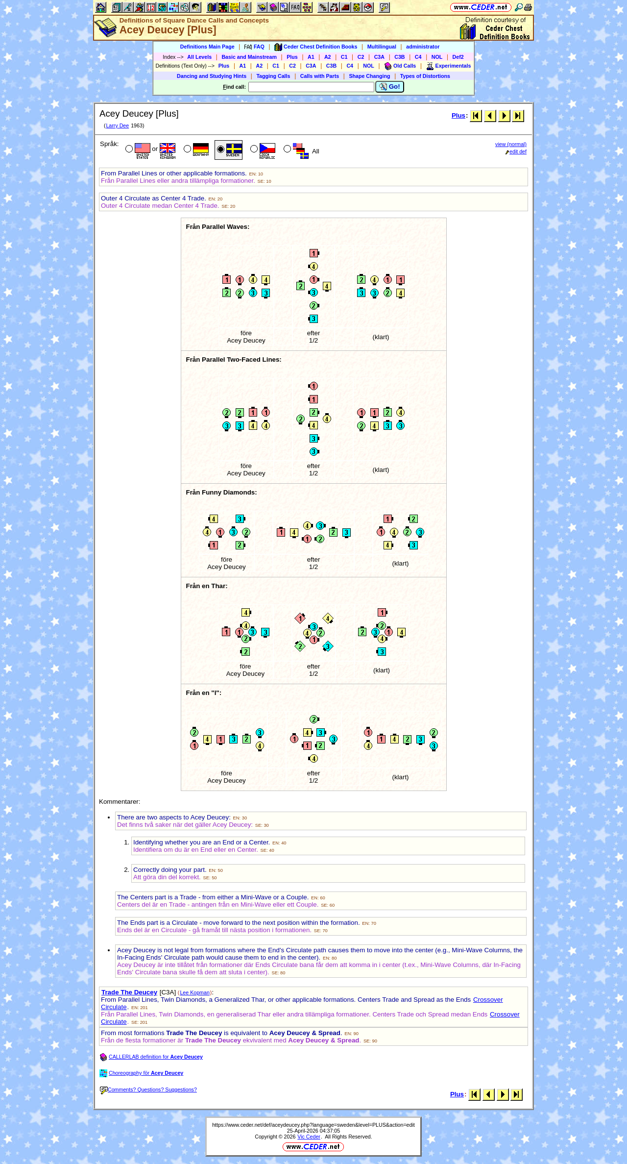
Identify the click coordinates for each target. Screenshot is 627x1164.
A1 (311, 57)
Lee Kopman (194, 992)
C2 (361, 57)
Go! (389, 87)
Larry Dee (117, 125)
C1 (344, 57)
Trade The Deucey (129, 992)
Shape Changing (369, 76)
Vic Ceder (308, 1136)
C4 (418, 57)
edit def (516, 151)
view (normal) (511, 144)
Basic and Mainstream (249, 57)
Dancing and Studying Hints (211, 76)
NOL (437, 57)
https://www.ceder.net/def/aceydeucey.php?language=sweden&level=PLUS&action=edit (313, 1125)
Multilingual (381, 47)
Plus (292, 57)
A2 (327, 57)
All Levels (199, 57)
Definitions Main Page (207, 47)
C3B (399, 57)
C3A (379, 57)
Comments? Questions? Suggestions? (148, 1089)
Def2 (458, 57)
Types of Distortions (425, 76)
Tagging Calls (273, 76)
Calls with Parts (319, 76)
